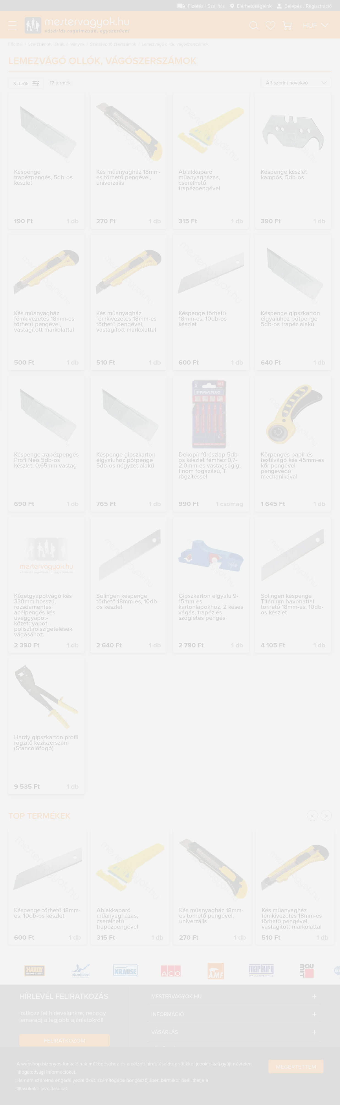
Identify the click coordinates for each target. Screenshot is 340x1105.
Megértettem (296, 1086)
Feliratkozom (64, 1040)
